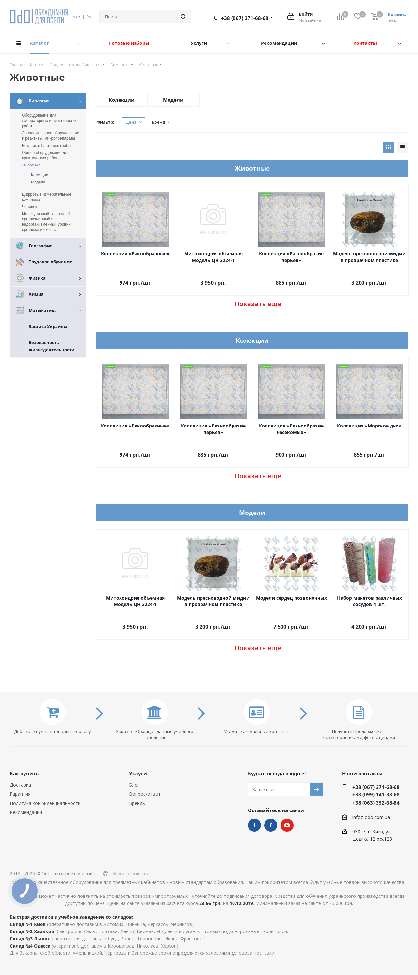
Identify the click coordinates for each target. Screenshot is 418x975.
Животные (31, 165)
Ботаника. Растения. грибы (46, 145)
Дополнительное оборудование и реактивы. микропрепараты (50, 136)
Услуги (138, 773)
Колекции (122, 99)
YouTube (287, 825)
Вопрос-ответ (145, 794)
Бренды (137, 803)
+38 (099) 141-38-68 (376, 794)
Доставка (20, 785)
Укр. (77, 17)
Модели (173, 99)
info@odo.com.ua (371, 817)
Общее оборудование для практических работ (45, 155)
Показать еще (257, 303)
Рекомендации (26, 812)
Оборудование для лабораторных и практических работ (49, 120)
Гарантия (20, 794)
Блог (134, 785)
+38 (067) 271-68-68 (244, 18)
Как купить (24, 773)
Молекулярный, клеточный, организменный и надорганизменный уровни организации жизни (47, 222)
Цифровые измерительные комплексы (46, 197)
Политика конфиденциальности (45, 803)
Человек (29, 206)
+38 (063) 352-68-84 (376, 802)
